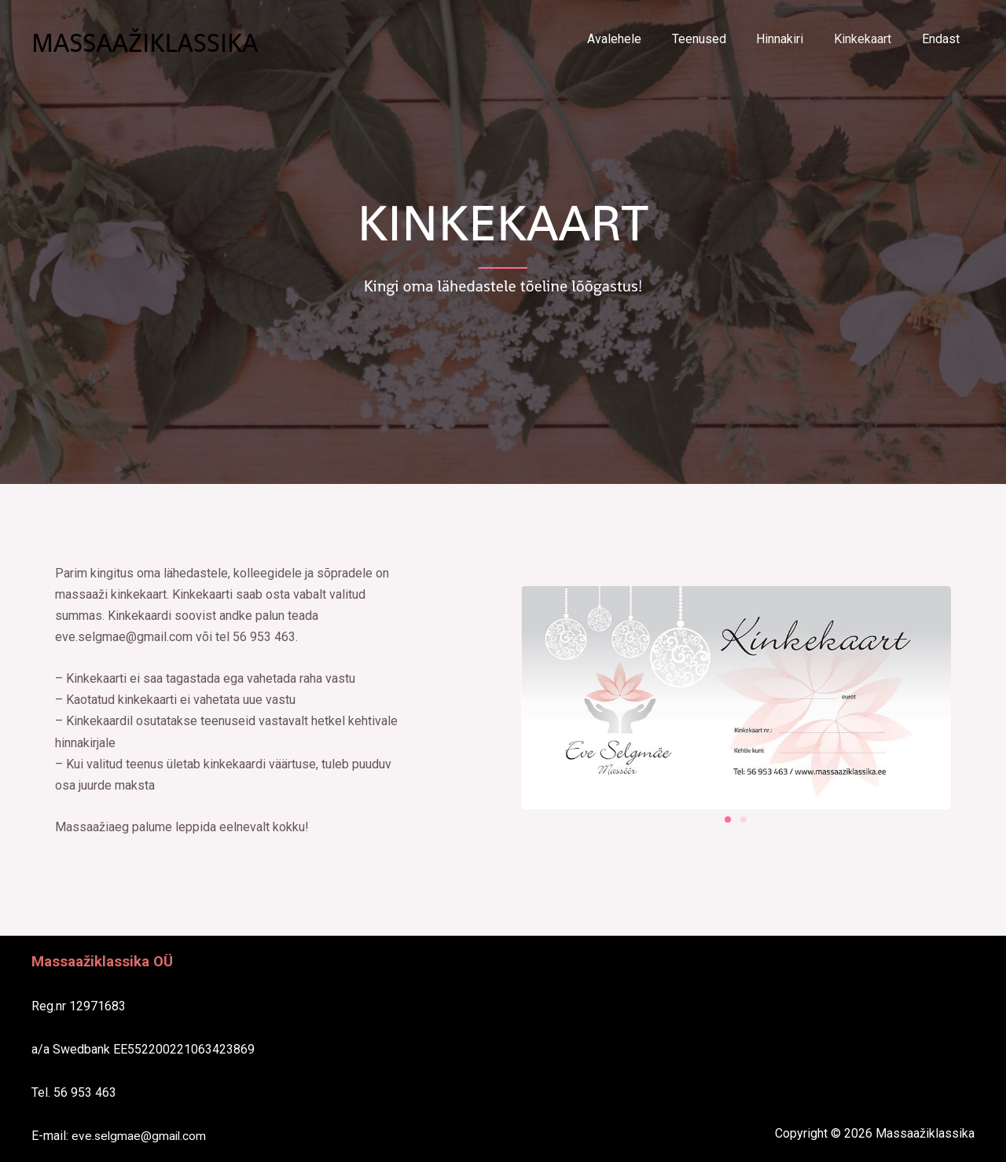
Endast (943, 38)
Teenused (717, 38)
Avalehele (638, 38)
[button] (728, 819)
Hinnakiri (793, 38)
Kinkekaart (870, 38)
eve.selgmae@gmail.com (140, 1135)
